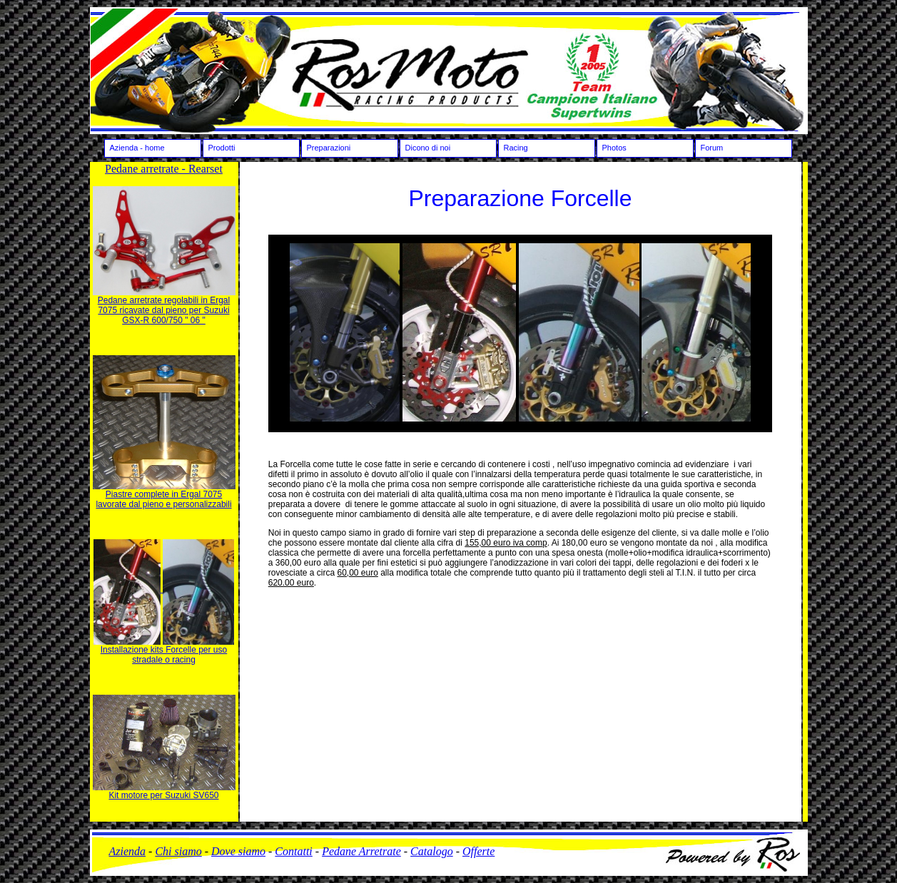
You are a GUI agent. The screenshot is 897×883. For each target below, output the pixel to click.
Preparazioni (329, 147)
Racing (516, 147)
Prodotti (221, 147)
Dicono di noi (428, 147)
